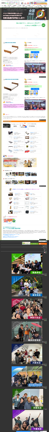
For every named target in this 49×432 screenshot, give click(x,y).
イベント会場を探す (9, 222)
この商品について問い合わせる (35, 52)
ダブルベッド (31, 140)
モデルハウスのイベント (34, 175)
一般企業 (34, 183)
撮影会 (8, 175)
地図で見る (45, 319)
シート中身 (2, 7)
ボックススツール (32, 210)
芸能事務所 (27, 183)
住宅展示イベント (27, 175)
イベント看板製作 (28, 5)
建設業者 (15, 183)
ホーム (2, 5)
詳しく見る (20, 39)
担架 (30, 201)
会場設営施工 (14, 5)
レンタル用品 (19, 5)
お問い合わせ (45, 5)
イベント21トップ (36, 20)
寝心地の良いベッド (32, 131)
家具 (42, 20)
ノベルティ (33, 5)
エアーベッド (31, 149)
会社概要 (5, 5)
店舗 (8, 183)
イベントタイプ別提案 (39, 5)
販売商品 (24, 5)
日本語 (45, 251)
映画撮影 (15, 175)
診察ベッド (15, 201)
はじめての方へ (9, 5)
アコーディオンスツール (16, 210)
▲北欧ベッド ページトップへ (42, 238)
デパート (21, 183)
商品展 (21, 175)
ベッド (14, 131)
